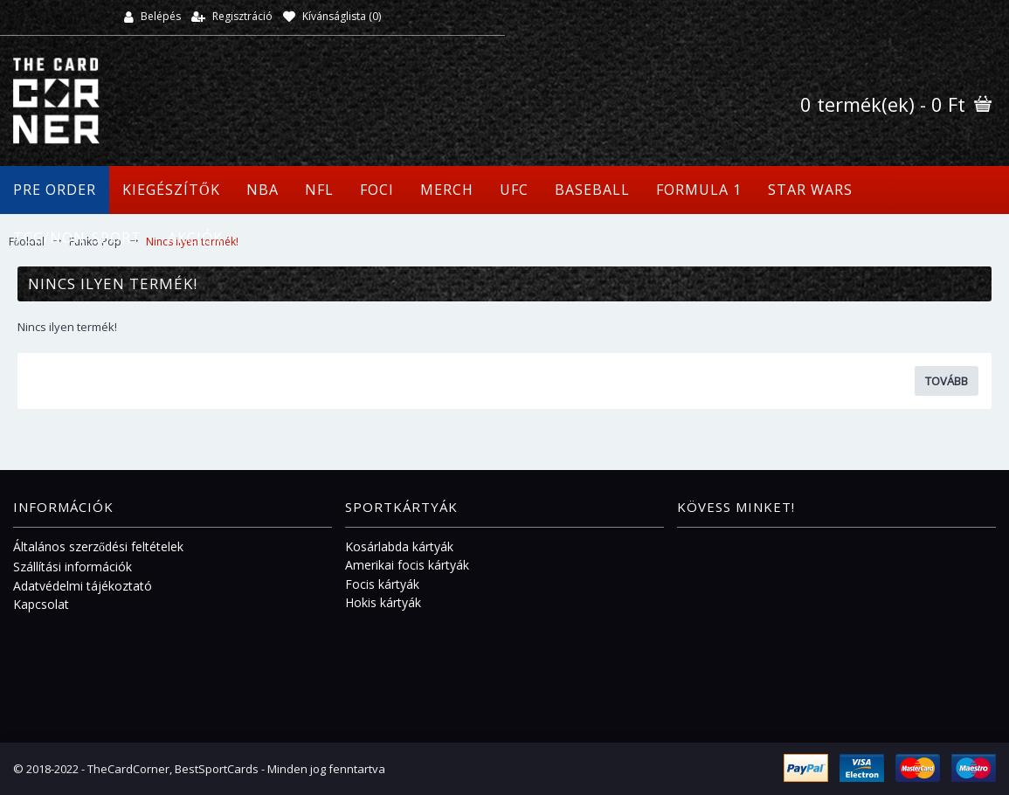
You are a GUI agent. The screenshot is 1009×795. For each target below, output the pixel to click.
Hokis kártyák (383, 602)
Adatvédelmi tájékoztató (82, 585)
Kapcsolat (41, 604)
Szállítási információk (72, 566)
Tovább (946, 381)
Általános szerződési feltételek (98, 546)
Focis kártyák (382, 584)
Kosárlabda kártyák (399, 546)
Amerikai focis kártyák (407, 564)
